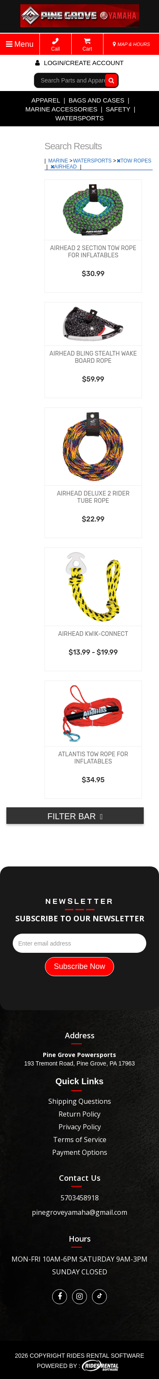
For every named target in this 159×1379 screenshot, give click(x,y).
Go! (110, 80)
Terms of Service (79, 1139)
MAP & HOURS (131, 44)
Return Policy (79, 1114)
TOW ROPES (134, 161)
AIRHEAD (64, 167)
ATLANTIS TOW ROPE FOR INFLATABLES (93, 758)
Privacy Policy (80, 1127)
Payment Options (79, 1152)
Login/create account (79, 62)
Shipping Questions (79, 1101)
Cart (87, 45)
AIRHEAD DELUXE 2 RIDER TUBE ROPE (93, 497)
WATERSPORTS (80, 118)
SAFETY (118, 109)
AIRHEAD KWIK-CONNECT (93, 634)
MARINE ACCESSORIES (61, 109)
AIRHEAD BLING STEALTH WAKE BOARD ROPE (93, 357)
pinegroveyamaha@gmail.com (79, 1212)
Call (55, 45)
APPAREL (45, 100)
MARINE (59, 161)
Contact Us (79, 1178)
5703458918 (80, 1197)
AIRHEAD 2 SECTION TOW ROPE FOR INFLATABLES (93, 252)
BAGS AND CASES (97, 100)
